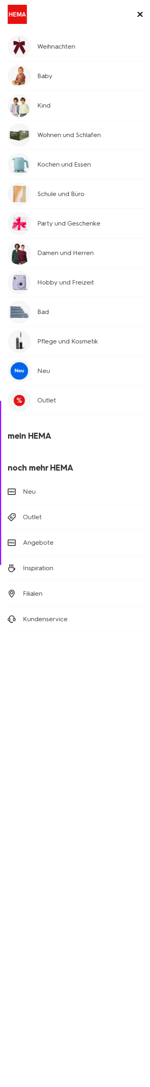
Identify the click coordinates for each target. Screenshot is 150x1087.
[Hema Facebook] (12, 721)
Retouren (25, 500)
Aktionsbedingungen (33, 939)
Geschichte (21, 894)
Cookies (17, 997)
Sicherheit (19, 961)
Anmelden (75, 667)
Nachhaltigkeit (25, 928)
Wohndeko (20, 846)
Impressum (84, 997)
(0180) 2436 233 (29, 543)
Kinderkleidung (26, 835)
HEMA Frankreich (102, 925)
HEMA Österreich (102, 937)
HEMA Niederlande (105, 903)
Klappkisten (21, 868)
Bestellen (24, 511)
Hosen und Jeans (38, 61)
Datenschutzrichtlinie (86, 988)
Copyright (48, 997)
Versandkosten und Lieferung (55, 489)
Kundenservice (26, 950)
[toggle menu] (137, 15)
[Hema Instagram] (28, 721)
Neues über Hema (30, 906)
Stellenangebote (28, 917)
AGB (127, 988)
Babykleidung (24, 823)
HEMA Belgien (99, 914)
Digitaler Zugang (28, 988)
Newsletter (94, 823)
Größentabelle (28, 314)
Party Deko (21, 857)
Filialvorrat (75, 333)
